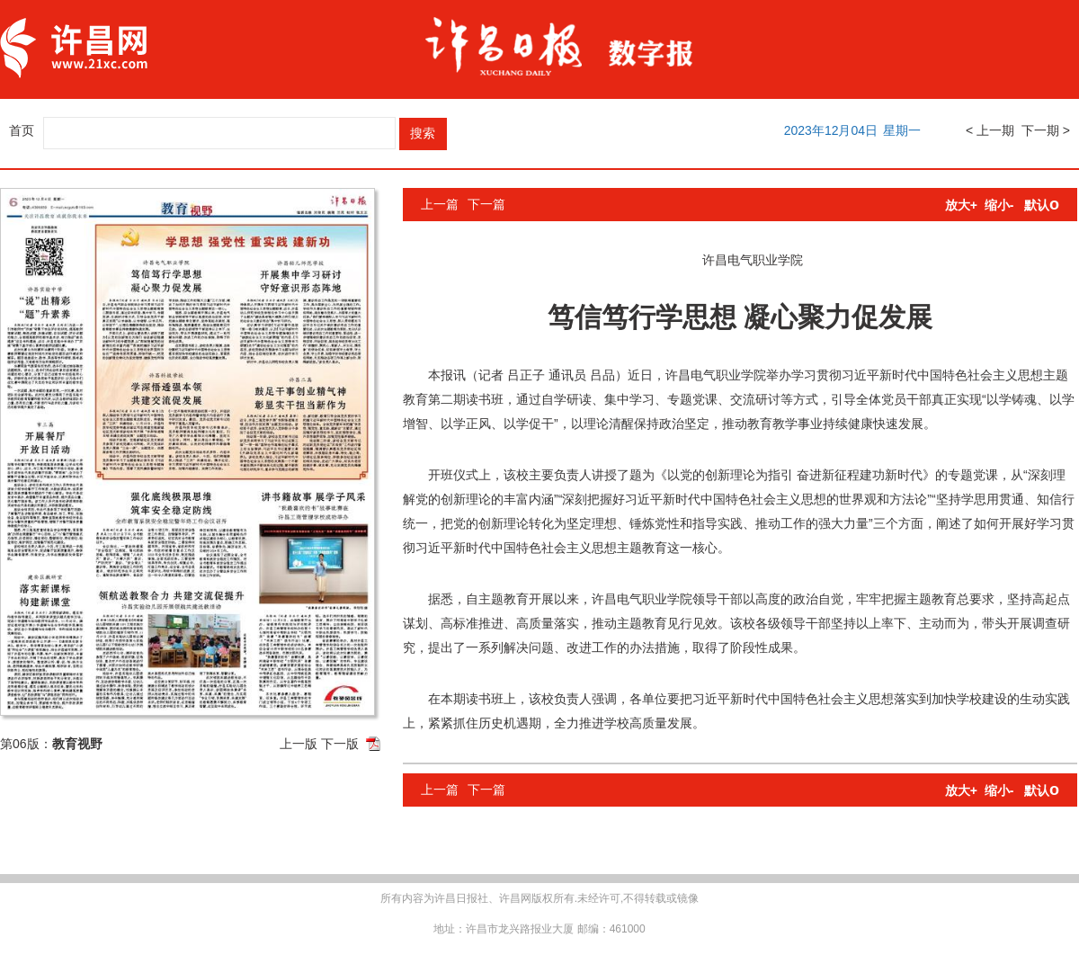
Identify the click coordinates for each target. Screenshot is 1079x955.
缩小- (999, 205)
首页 (21, 130)
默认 (1041, 205)
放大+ (961, 205)
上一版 (298, 743)
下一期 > (1045, 130)
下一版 (340, 743)
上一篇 (440, 204)
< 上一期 (990, 130)
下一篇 (486, 204)
